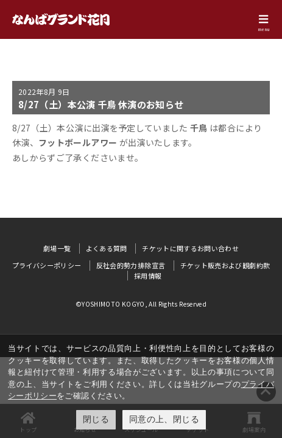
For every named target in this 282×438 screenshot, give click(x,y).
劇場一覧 (57, 248)
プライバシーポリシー (47, 265)
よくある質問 (106, 248)
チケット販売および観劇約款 (225, 265)
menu (264, 29)
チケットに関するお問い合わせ (190, 248)
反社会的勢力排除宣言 (131, 265)
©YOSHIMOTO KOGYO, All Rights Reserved (141, 303)
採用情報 (147, 275)
